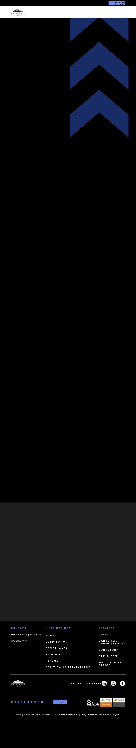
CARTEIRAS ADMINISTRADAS (112, 663)
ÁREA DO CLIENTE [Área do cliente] (120, 3)
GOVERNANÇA (57, 669)
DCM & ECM (108, 677)
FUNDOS (52, 682)
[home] (18, 12)
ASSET (104, 655)
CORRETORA (109, 671)
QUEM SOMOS (56, 663)
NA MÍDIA (53, 676)
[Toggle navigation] (121, 12)
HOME (50, 656)
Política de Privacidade (68, 688)
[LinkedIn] (104, 704)
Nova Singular (113, 735)
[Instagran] (113, 704)
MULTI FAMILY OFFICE (110, 685)
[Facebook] (122, 704)
